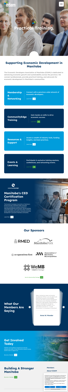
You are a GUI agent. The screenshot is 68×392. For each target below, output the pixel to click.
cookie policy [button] (48, 379)
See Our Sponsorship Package (34, 277)
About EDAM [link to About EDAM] (52, 371)
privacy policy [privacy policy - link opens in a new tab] (56, 376)
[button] (30, 307)
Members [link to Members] (50, 368)
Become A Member (10, 377)
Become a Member (10, 355)
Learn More (31, 99)
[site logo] (9, 4)
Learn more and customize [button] (55, 389)
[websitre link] (22, 241)
